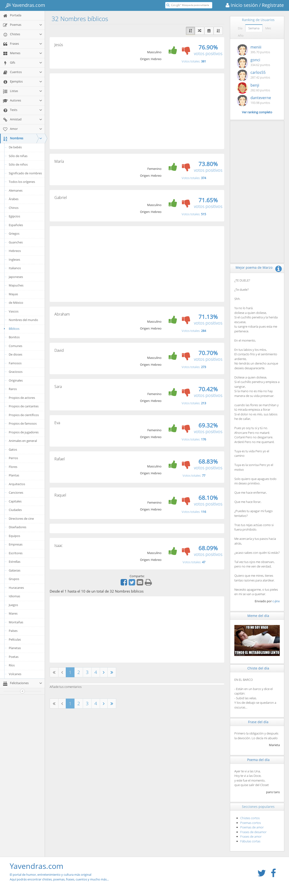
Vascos (13, 311)
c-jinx (276, 601)
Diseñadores (17, 527)
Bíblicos (10, 328)
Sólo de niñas (18, 156)
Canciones (16, 492)
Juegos (13, 605)
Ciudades (15, 510)
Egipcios (14, 216)
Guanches (16, 242)
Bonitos (14, 337)
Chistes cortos (250, 818)
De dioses (15, 354)
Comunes (15, 346)
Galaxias (14, 570)
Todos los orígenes (22, 182)
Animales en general (23, 441)
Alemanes (15, 190)
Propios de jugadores (24, 432)
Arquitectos (17, 484)
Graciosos (15, 371)
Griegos (14, 233)
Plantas (14, 475)
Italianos (15, 268)
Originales (16, 380)
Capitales (15, 501)
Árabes (13, 199)
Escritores (15, 553)
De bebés (15, 147)
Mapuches (16, 285)
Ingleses (14, 259)
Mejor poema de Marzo (254, 267)
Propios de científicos (24, 415)
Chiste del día (258, 668)
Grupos (14, 579)
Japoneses (16, 277)
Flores (13, 467)
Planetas (15, 648)
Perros (13, 458)
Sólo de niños (18, 164)
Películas (15, 639)
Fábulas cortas (250, 841)
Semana (253, 28)
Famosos (15, 363)
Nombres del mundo (23, 320)
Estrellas (14, 561)
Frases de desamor (253, 832)
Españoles (16, 225)
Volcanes (15, 674)
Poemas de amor (252, 827)
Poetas (13, 657)
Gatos (13, 449)
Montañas (16, 622)
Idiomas (14, 596)
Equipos (14, 536)
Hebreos (15, 251)
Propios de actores (22, 398)
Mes (268, 28)
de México (16, 302)
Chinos (13, 208)
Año (241, 35)
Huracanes (16, 587)
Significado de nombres (25, 173)
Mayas (13, 294)
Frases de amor (251, 836)
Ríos (12, 665)
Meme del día (258, 615)
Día (240, 28)
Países (13, 631)
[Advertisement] (136, 111)
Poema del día (258, 759)
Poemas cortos (250, 823)
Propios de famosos (23, 423)
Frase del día (258, 722)
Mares (13, 613)
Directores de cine (21, 518)
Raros (13, 389)
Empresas (15, 544)
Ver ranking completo (257, 112)
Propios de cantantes (24, 406)
